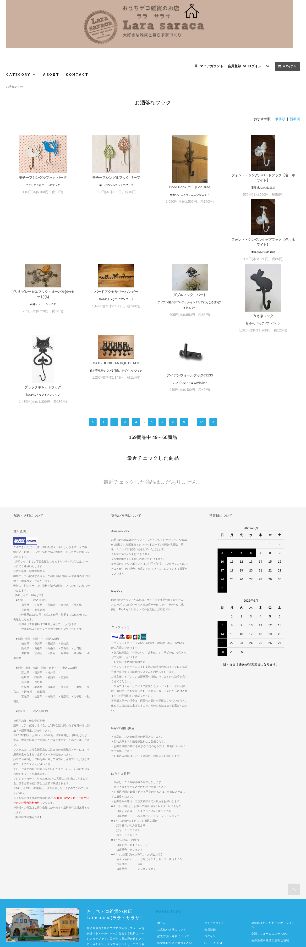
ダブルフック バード (263, 237)
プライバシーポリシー (171, 885)
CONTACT (77, 74)
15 (201, 358)
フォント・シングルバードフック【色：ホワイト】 (263, 177)
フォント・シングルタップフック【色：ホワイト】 (43, 249)
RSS (207, 878)
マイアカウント (211, 66)
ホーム (161, 858)
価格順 (280, 119)
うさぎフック (43, 323)
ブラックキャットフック (116, 323)
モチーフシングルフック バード (43, 177)
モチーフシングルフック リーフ (116, 177)
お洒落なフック (15, 86)
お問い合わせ (166, 892)
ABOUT (51, 74)
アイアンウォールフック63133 (263, 311)
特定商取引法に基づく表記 (174, 878)
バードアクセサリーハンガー (190, 234)
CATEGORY (21, 74)
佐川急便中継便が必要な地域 (270, 875)
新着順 (295, 119)
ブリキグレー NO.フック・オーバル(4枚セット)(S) (116, 236)
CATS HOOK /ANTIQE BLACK (189, 299)
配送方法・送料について (173, 871)
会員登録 (234, 66)
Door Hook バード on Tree (189, 187)
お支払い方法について (171, 865)
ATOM (217, 878)
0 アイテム (287, 66)
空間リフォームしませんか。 (270, 869)
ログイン (254, 66)
